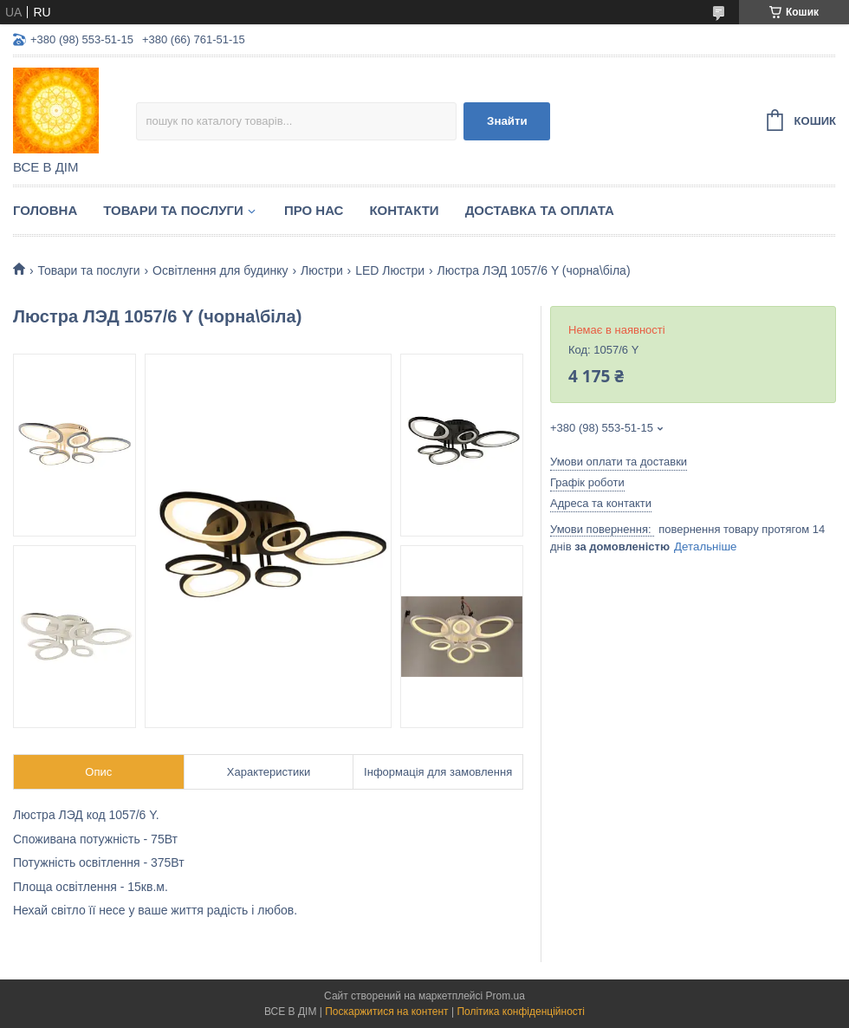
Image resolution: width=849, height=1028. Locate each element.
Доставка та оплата (539, 210)
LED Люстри (389, 270)
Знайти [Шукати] (507, 120)
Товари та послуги (173, 210)
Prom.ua (505, 996)
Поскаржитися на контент (386, 1011)
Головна (45, 210)
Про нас (314, 210)
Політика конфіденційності (521, 1011)
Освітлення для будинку (220, 270)
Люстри (322, 270)
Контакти (403, 210)
